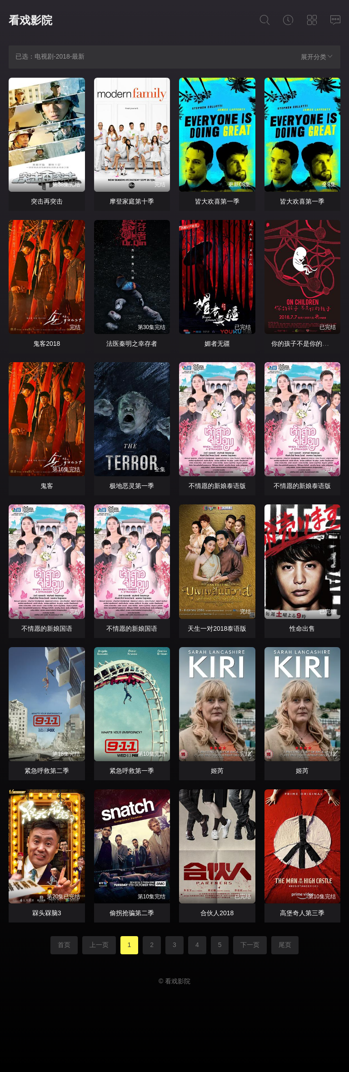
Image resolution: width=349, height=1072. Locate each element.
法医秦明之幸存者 (131, 343)
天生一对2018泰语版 (217, 628)
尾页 (285, 944)
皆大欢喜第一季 (217, 201)
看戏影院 (30, 20)
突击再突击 (47, 201)
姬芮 (217, 770)
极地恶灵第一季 (132, 485)
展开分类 (317, 56)
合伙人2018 (217, 913)
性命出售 (302, 628)
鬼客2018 (46, 343)
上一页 (99, 944)
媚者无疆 (217, 343)
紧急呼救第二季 (47, 770)
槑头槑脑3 (46, 913)
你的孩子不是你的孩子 (303, 343)
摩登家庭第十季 (132, 201)
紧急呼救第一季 (132, 770)
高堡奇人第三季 (302, 913)
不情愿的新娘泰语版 (217, 485)
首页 (64, 944)
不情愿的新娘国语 (46, 628)
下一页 (249, 944)
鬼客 (46, 485)
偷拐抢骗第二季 (132, 913)
